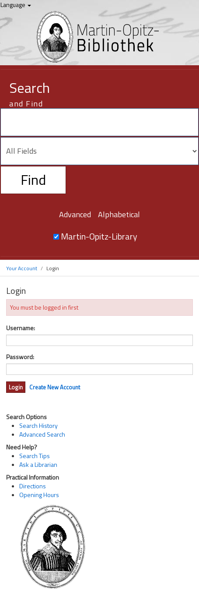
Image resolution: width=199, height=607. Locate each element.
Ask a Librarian (38, 464)
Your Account (21, 268)
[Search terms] (99, 122)
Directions (32, 486)
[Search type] (99, 151)
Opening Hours (39, 494)
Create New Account (54, 387)
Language (15, 4)
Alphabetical (119, 214)
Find (33, 179)
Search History (38, 425)
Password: (20, 357)
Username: (20, 328)
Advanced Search (42, 434)
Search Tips (34, 455)
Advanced (75, 214)
